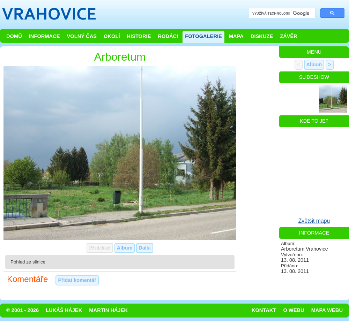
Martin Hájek (108, 310)
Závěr (288, 36)
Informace (44, 36)
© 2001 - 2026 (22, 310)
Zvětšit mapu (314, 221)
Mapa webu (327, 310)
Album (125, 248)
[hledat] (281, 13)
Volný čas (82, 36)
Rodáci (168, 36)
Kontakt (264, 310)
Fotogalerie (203, 36)
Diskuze (262, 36)
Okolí (112, 36)
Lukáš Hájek (64, 310)
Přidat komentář (77, 280)
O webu (293, 310)
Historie (139, 36)
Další (144, 248)
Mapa (236, 36)
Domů (14, 36)
